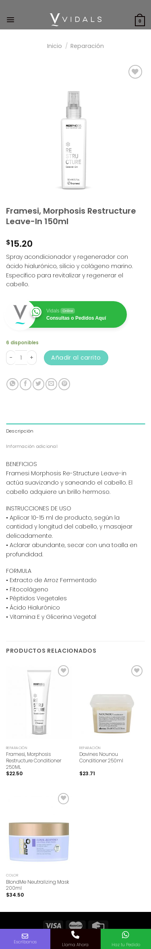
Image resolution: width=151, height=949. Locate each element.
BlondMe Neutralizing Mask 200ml (37, 885)
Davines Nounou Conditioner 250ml (101, 757)
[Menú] (10, 19)
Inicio (54, 46)
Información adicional (32, 446)
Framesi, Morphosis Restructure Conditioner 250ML (33, 760)
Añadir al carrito (76, 358)
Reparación (87, 46)
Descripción (20, 431)
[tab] (75, 431)
